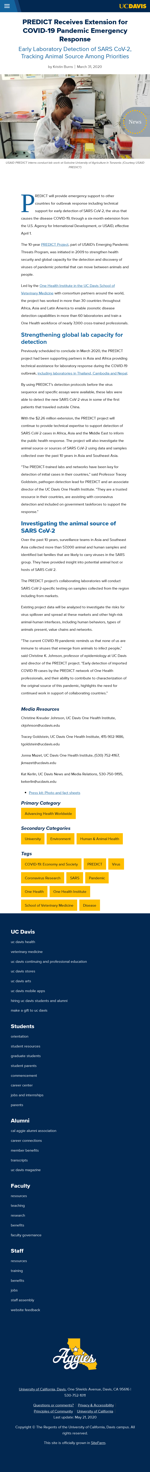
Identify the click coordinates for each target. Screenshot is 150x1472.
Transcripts (19, 1160)
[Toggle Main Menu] (7, 6)
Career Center (22, 1085)
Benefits (17, 1225)
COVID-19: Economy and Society (51, 864)
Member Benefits (25, 1150)
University (33, 838)
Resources (19, 1195)
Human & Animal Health (99, 838)
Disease (89, 905)
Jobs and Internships (27, 1095)
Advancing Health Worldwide (48, 813)
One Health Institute (69, 891)
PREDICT (94, 864)
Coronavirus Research (42, 878)
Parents (17, 1104)
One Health (34, 891)
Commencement (24, 1075)
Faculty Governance (26, 1235)
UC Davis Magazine (26, 1169)
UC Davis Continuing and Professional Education (49, 961)
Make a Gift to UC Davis (29, 1010)
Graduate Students (26, 1055)
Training (17, 1270)
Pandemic (97, 878)
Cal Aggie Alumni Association (33, 1130)
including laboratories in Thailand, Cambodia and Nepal (82, 373)
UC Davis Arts (21, 981)
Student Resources (25, 1046)
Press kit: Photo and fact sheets (54, 792)
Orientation (19, 1036)
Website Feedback (25, 1309)
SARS (74, 878)
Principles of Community (53, 1411)
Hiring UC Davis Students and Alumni (39, 1000)
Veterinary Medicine (27, 951)
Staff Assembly (22, 1300)
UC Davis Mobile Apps (28, 990)
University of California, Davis (42, 1389)
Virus (116, 864)
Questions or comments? (53, 1405)
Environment (60, 838)
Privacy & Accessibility (96, 1405)
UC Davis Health (23, 941)
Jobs (14, 1290)
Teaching (18, 1205)
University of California (95, 1411)
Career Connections (26, 1140)
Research (18, 1215)
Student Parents (24, 1065)
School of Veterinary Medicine (49, 905)
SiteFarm (98, 1442)
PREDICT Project (55, 244)
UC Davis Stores (23, 971)
